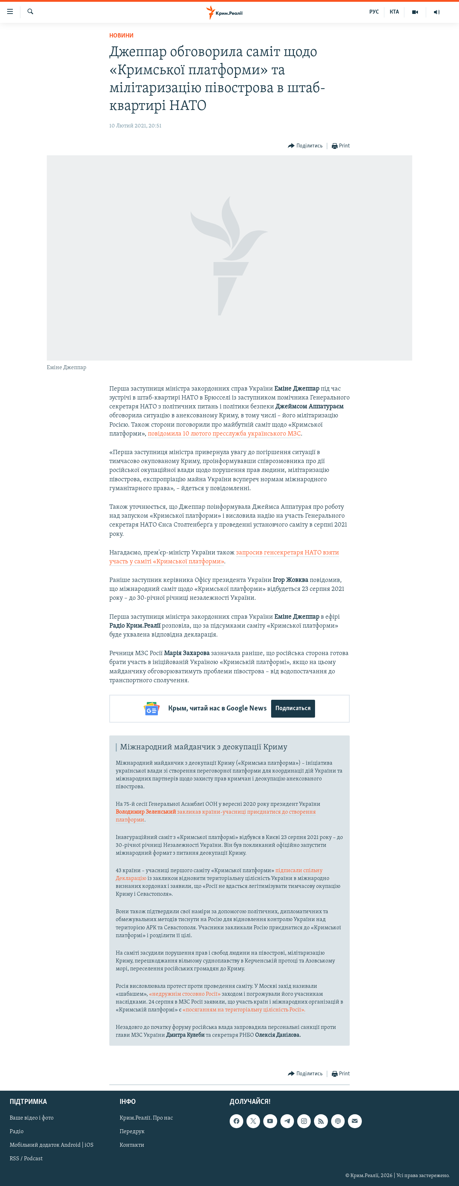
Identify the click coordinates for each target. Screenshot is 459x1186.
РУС (374, 12)
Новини (121, 35)
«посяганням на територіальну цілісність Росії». (244, 1009)
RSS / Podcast (26, 1159)
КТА (394, 12)
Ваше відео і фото (32, 1118)
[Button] (305, 146)
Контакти (132, 1145)
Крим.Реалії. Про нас (146, 1118)
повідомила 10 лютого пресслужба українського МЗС (224, 434)
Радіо (17, 1132)
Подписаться (293, 708)
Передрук (132, 1132)
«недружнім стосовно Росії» (185, 994)
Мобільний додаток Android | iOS (52, 1145)
